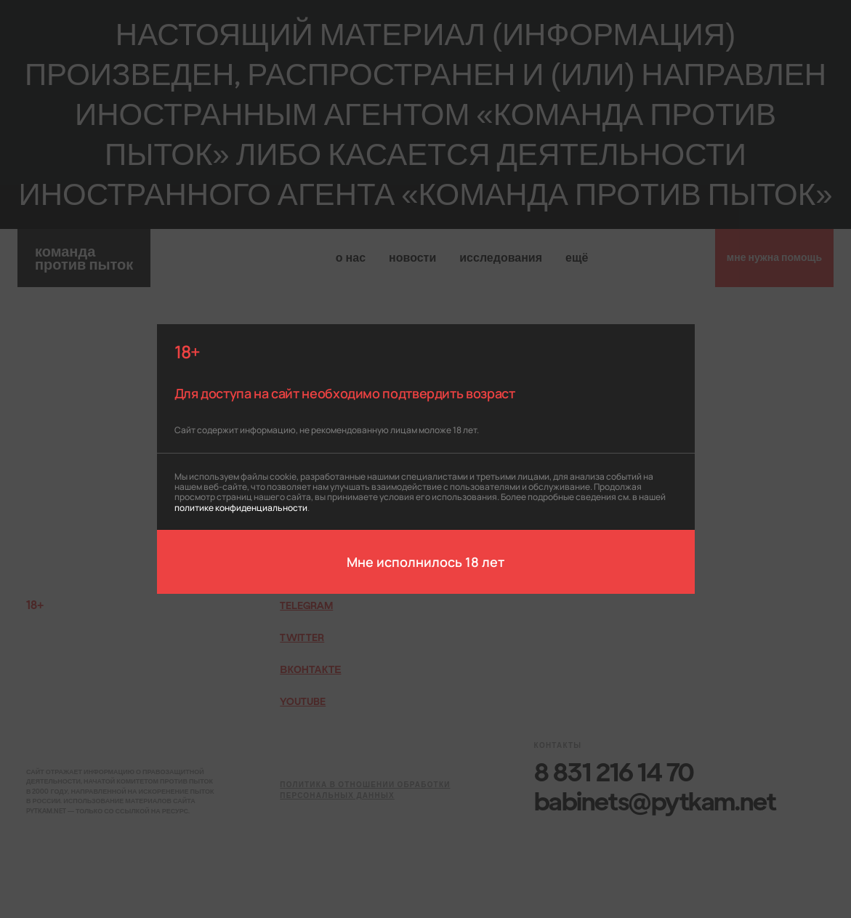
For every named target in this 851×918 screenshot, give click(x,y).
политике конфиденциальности (240, 507)
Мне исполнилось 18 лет (425, 561)
